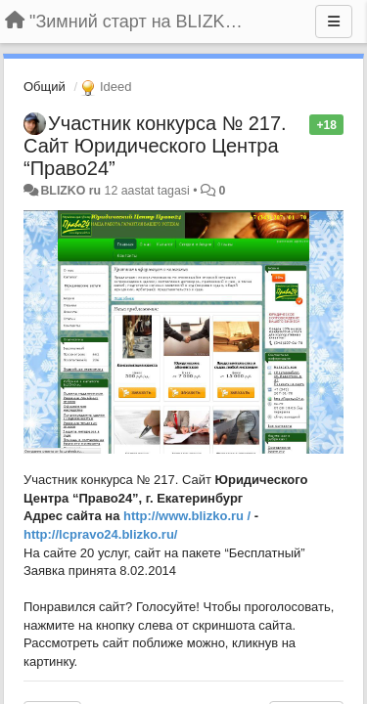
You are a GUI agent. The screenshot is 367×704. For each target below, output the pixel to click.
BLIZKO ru (72, 191)
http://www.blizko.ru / (187, 515)
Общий (44, 86)
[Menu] (333, 21)
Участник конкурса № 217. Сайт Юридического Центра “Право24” (155, 145)
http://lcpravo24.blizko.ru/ (100, 534)
